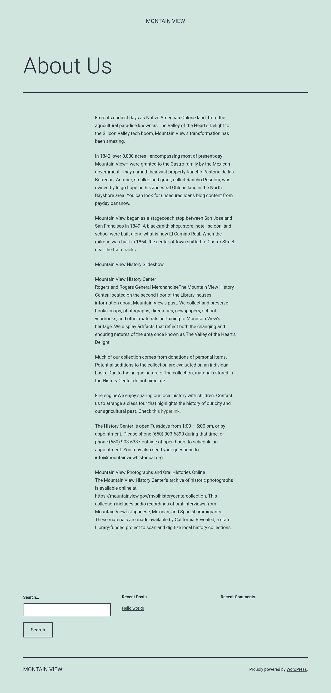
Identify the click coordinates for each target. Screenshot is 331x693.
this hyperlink (166, 411)
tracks (129, 249)
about (126, 303)
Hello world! (133, 608)
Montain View (165, 21)
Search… (31, 597)
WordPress (297, 669)
